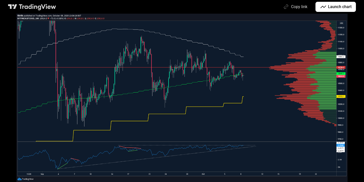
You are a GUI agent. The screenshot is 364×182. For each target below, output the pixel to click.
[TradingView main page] (32, 6)
